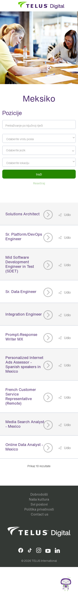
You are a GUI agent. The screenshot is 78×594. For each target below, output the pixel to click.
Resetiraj (39, 183)
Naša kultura (39, 499)
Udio (67, 214)
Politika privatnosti (39, 509)
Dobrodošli (39, 494)
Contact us (39, 514)
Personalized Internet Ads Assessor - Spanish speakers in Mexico (24, 364)
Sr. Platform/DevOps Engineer (23, 236)
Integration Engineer (23, 314)
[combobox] (39, 138)
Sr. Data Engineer (20, 291)
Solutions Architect (22, 214)
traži (39, 174)
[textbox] (39, 139)
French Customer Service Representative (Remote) (20, 396)
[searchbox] (38, 150)
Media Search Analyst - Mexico (24, 424)
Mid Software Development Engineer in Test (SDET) (19, 264)
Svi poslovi (39, 504)
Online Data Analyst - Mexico (24, 447)
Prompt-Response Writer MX (21, 337)
